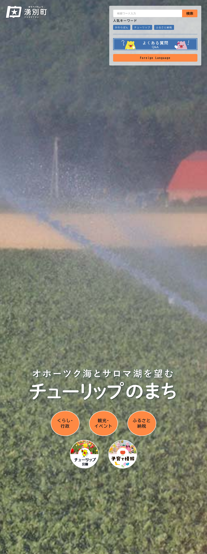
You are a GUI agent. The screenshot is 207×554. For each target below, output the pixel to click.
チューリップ (142, 27)
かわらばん (121, 27)
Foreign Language (155, 57)
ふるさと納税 (164, 27)
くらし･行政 (65, 423)
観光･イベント (103, 423)
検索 (189, 13)
